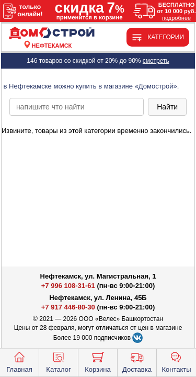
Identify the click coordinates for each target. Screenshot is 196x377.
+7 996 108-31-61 (68, 286)
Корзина (98, 361)
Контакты (176, 361)
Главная (19, 361)
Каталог (58, 361)
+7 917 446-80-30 (68, 307)
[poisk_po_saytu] (76, 107)
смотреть (156, 60)
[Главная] (52, 33)
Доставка (137, 361)
